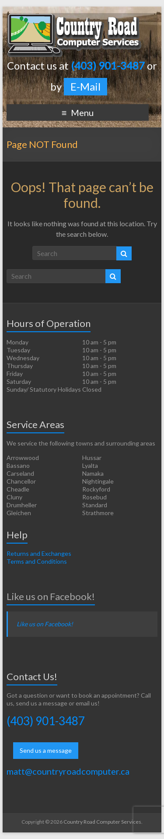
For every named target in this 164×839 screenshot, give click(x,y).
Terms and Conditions (37, 561)
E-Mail (85, 86)
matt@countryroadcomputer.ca (68, 771)
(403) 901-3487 (46, 721)
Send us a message (46, 750)
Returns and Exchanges (39, 553)
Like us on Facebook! (51, 596)
